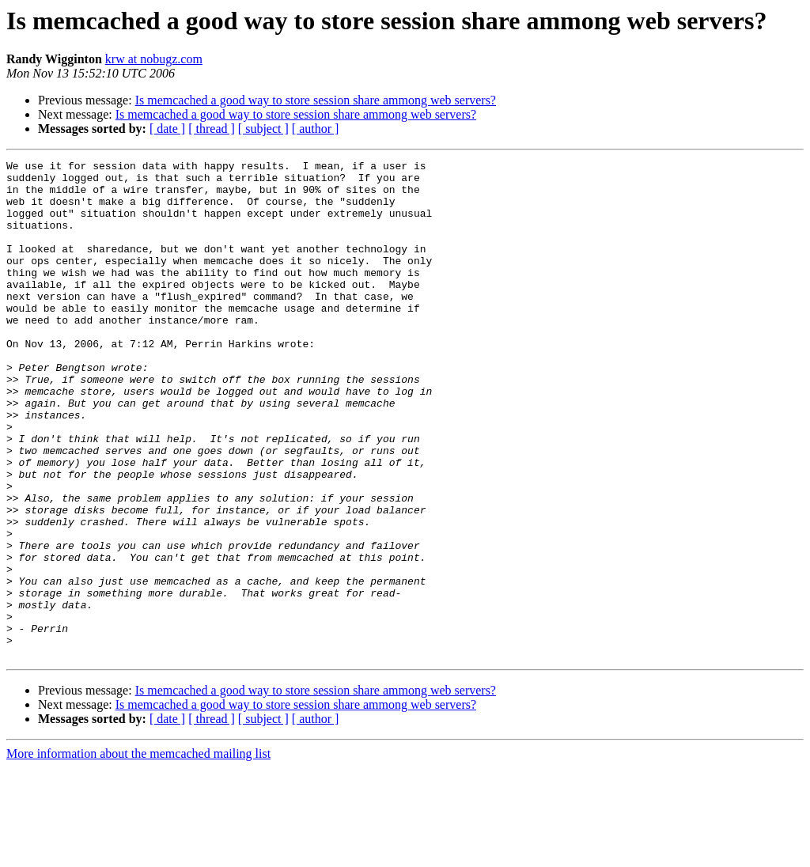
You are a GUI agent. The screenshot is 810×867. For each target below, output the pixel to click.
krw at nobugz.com (153, 59)
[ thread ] (211, 128)
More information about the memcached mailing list (138, 853)
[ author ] (315, 128)
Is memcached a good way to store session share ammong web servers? (315, 100)
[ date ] (167, 128)
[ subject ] (263, 128)
